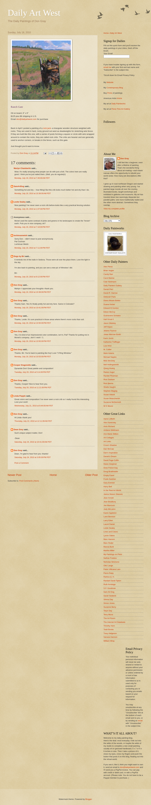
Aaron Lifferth (109, 419)
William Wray (109, 641)
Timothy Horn (109, 626)
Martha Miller (109, 550)
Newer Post (14, 475)
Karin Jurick (108, 338)
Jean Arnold (109, 498)
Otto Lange (108, 565)
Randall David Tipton (112, 581)
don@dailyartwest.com (26, 119)
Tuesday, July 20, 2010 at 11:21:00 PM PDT (32, 387)
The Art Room (109, 618)
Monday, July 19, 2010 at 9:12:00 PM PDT (32, 277)
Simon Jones (109, 603)
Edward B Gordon (111, 308)
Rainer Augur (109, 372)
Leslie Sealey (20, 202)
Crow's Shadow (110, 445)
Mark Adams (109, 353)
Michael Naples (110, 357)
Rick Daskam (109, 379)
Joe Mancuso (109, 505)
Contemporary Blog (115, 88)
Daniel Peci (108, 289)
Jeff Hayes (108, 327)
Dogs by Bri (19, 256)
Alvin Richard (109, 426)
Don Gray (18, 285)
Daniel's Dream (110, 456)
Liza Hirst (107, 346)
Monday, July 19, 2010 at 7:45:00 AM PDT (32, 178)
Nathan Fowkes (110, 558)
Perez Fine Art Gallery (120, 109)
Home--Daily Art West (113, 33)
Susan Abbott (109, 394)
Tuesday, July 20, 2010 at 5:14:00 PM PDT (32, 372)
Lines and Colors (111, 532)
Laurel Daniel (109, 524)
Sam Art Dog (109, 592)
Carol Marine (109, 278)
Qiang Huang (109, 368)
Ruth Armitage (110, 584)
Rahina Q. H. (109, 577)
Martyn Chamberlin (22, 168)
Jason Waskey (110, 323)
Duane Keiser (109, 304)
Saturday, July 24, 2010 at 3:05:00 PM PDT (32, 457)
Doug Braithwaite (111, 471)
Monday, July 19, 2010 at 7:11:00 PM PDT (32, 248)
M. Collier (107, 349)
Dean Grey (18, 429)
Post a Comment (21, 463)
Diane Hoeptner (110, 464)
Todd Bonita (109, 629)
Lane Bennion (109, 517)
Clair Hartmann (110, 282)
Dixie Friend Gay (111, 468)
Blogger (88, 799)
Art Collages (109, 438)
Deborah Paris (110, 297)
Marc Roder (108, 543)
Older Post (91, 475)
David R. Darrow (110, 293)
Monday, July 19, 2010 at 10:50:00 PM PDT (32, 323)
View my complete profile (114, 209)
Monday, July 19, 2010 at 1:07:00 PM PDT (32, 209)
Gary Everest (109, 483)
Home (53, 475)
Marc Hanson (109, 539)
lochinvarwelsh (20, 235)
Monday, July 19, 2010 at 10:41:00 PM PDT (32, 307)
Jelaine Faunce (110, 331)
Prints (109, 93)
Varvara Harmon (110, 637)
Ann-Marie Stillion (111, 434)
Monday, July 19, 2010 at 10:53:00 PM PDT (32, 356)
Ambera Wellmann (111, 430)
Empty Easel (109, 475)
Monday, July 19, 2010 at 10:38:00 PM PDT (32, 292)
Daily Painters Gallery (113, 285)
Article (119, 98)
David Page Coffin (111, 460)
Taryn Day (108, 611)
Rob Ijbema (108, 383)
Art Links (107, 441)
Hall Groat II (109, 319)
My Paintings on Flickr (113, 554)
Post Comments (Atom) (29, 481)
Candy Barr (108, 274)
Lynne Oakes (109, 535)
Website (110, 82)
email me (107, 67)
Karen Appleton (110, 513)
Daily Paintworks (118, 104)
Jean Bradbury (110, 502)
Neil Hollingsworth (111, 364)
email (140, 721)
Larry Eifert (108, 520)
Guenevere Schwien (112, 315)
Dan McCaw (109, 449)
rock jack (47, 128)
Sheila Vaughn (110, 387)
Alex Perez (108, 267)
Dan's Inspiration (111, 453)
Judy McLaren (109, 509)
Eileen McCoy (109, 312)
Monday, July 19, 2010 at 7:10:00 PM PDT (32, 227)
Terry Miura (108, 614)
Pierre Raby (109, 573)
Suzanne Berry (110, 607)
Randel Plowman (111, 376)
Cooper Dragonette (22, 365)
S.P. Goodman (110, 588)
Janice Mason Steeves (113, 494)
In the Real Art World (112, 490)
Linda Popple (20, 396)
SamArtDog (19, 186)
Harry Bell (108, 486)
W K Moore (108, 406)
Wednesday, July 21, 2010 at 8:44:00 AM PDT (33, 406)
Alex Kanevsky (110, 422)
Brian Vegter (109, 270)
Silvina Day (108, 599)
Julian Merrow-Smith (112, 334)
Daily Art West (34, 13)
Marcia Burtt (109, 547)
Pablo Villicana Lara (112, 569)
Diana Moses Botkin (112, 300)
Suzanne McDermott (112, 402)
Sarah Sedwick (110, 596)
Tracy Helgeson (110, 633)
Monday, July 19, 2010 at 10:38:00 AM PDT (32, 193)
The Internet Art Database (114, 622)
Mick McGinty (109, 361)
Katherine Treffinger (112, 342)
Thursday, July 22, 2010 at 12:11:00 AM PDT (33, 421)
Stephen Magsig (110, 391)
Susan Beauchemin (112, 398)
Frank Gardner (110, 479)
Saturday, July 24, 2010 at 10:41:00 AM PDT (33, 442)
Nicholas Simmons (111, 562)
